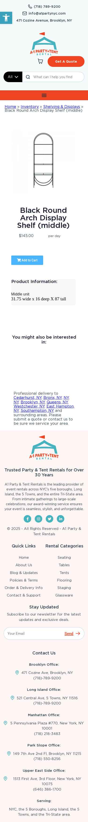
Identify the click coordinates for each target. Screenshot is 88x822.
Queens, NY (57, 402)
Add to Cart (27, 260)
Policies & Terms (24, 580)
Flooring (64, 580)
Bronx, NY (52, 397)
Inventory (30, 106)
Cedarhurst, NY (28, 397)
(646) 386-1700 (47, 789)
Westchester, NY (29, 406)
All (13, 77)
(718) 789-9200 (47, 6)
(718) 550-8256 (47, 759)
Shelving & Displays (61, 106)
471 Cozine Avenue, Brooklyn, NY (44, 20)
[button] (6, 18)
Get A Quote (66, 61)
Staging (64, 588)
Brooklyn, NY (33, 402)
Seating (64, 557)
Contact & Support (24, 595)
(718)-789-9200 (47, 678)
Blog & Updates (24, 573)
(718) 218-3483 (47, 734)
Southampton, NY (37, 410)
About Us (23, 565)
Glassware (64, 595)
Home (10, 106)
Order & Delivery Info (24, 588)
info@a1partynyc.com (47, 13)
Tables (64, 565)
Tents (64, 573)
